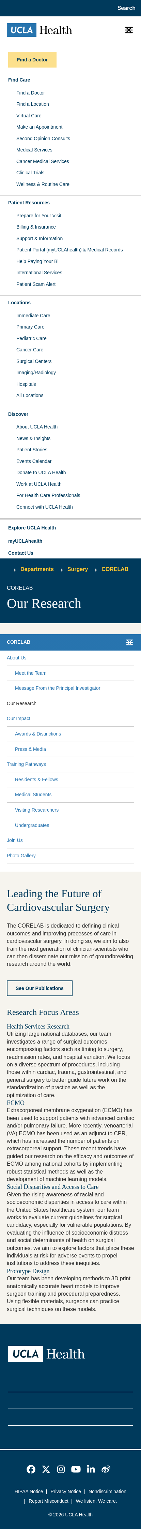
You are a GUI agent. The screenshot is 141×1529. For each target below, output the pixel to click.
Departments (37, 569)
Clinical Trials (30, 172)
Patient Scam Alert (36, 284)
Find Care (19, 80)
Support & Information (39, 238)
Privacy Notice (66, 1491)
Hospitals (26, 384)
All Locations (29, 395)
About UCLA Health (37, 426)
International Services (39, 272)
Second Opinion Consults (43, 138)
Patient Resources (29, 202)
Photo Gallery (21, 855)
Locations (19, 302)
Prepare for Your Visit (38, 215)
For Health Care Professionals (48, 495)
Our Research (21, 703)
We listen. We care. (96, 1501)
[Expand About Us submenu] (79, 658)
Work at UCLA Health (39, 484)
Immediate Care (33, 315)
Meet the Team (30, 673)
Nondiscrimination (107, 1491)
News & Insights (33, 438)
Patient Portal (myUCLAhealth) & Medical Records (69, 249)
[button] (70, 528)
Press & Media (30, 749)
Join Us (15, 840)
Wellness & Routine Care (42, 184)
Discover (18, 414)
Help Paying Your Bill (38, 261)
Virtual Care (29, 115)
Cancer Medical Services (42, 161)
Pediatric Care (31, 338)
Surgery (77, 569)
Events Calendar (34, 461)
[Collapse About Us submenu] (132, 658)
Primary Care (30, 327)
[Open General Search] (125, 8)
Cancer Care (29, 349)
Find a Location (32, 104)
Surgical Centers (34, 361)
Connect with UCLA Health (44, 507)
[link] (31, 1469)
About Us (17, 657)
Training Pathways (26, 764)
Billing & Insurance (36, 227)
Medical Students (33, 794)
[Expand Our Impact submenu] (81, 718)
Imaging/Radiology (36, 372)
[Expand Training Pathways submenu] (88, 764)
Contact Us (20, 553)
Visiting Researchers (37, 810)
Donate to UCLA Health (41, 472)
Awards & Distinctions (38, 734)
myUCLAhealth (25, 541)
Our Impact (18, 718)
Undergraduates (32, 825)
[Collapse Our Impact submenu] (132, 718)
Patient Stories (31, 449)
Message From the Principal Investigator (57, 688)
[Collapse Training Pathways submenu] (132, 764)
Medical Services (34, 149)
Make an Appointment (39, 127)
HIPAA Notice (29, 1491)
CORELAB (114, 569)
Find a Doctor (30, 93)
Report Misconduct (48, 1501)
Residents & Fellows (36, 779)
